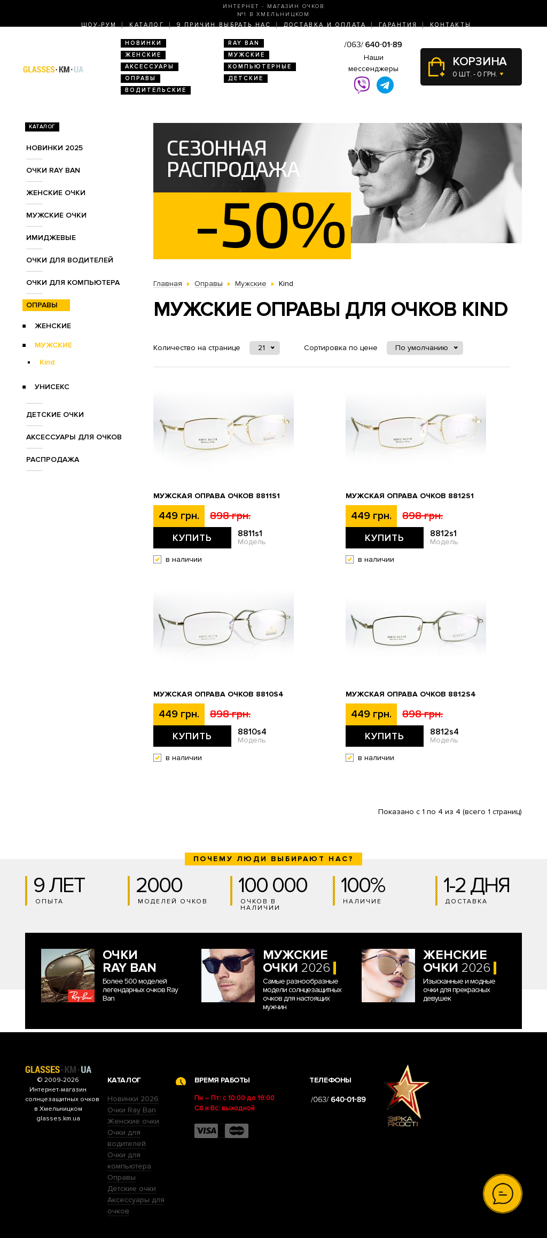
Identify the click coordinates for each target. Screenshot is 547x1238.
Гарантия (398, 24)
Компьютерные (260, 66)
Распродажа (52, 459)
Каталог (146, 24)
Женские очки (55, 192)
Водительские (155, 90)
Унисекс (52, 386)
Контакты (450, 24)
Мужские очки (56, 215)
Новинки (143, 43)
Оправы (140, 78)
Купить (192, 538)
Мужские (246, 54)
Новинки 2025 (54, 147)
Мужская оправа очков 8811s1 (216, 496)
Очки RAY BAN (53, 170)
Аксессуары (149, 66)
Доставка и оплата (325, 24)
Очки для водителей (69, 260)
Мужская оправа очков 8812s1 (410, 496)
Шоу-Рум (99, 24)
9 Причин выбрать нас (224, 24)
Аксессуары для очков (74, 437)
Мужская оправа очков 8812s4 (411, 694)
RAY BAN (244, 43)
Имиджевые (51, 237)
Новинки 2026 (133, 1098)
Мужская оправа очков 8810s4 (218, 694)
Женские (143, 54)
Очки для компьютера (73, 282)
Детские (245, 78)
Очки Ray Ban (131, 1110)
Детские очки (55, 414)
